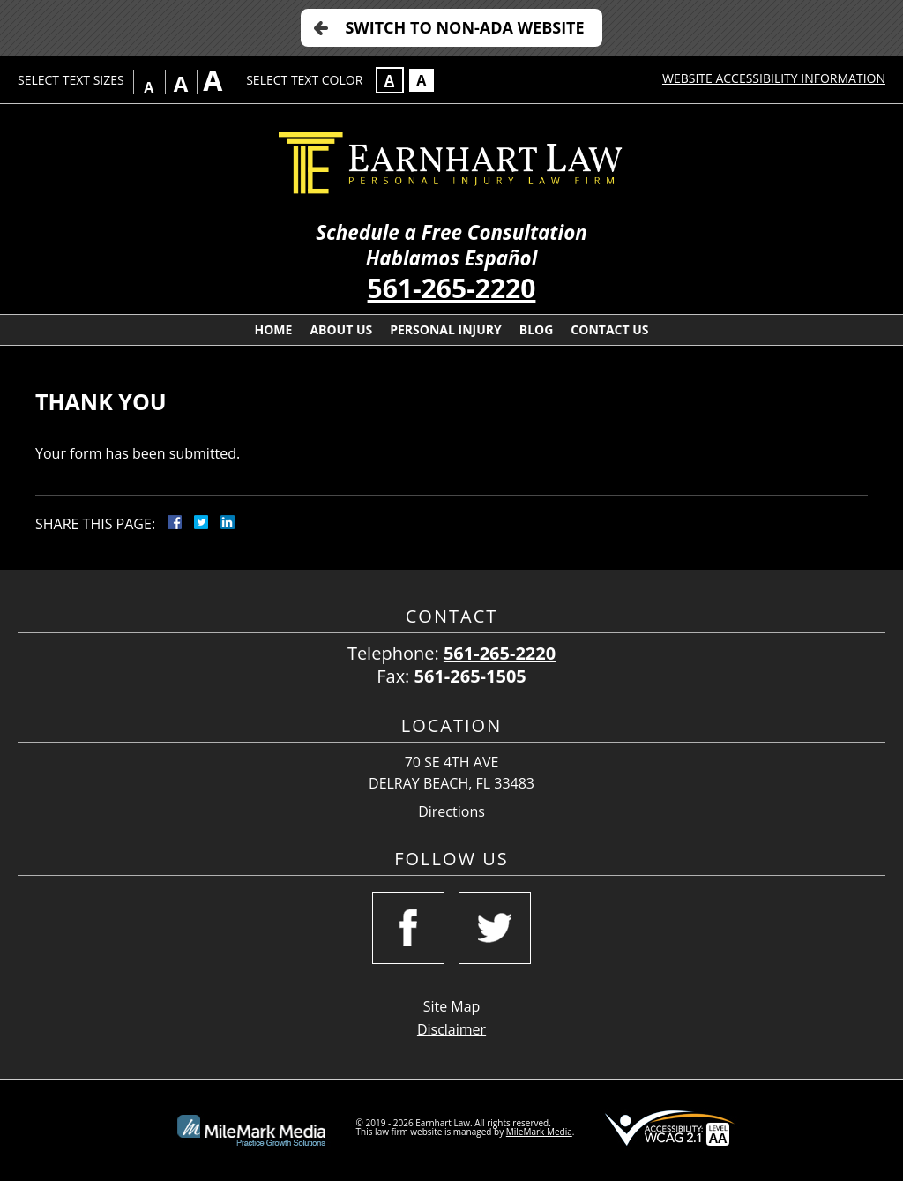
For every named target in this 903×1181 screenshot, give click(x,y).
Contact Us (609, 329)
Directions (451, 812)
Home (273, 329)
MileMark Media (539, 1131)
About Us (341, 329)
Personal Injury (446, 329)
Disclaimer (451, 1029)
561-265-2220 (452, 288)
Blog (536, 329)
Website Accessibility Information (773, 78)
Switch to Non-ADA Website (464, 27)
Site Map (452, 1006)
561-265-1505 (470, 676)
